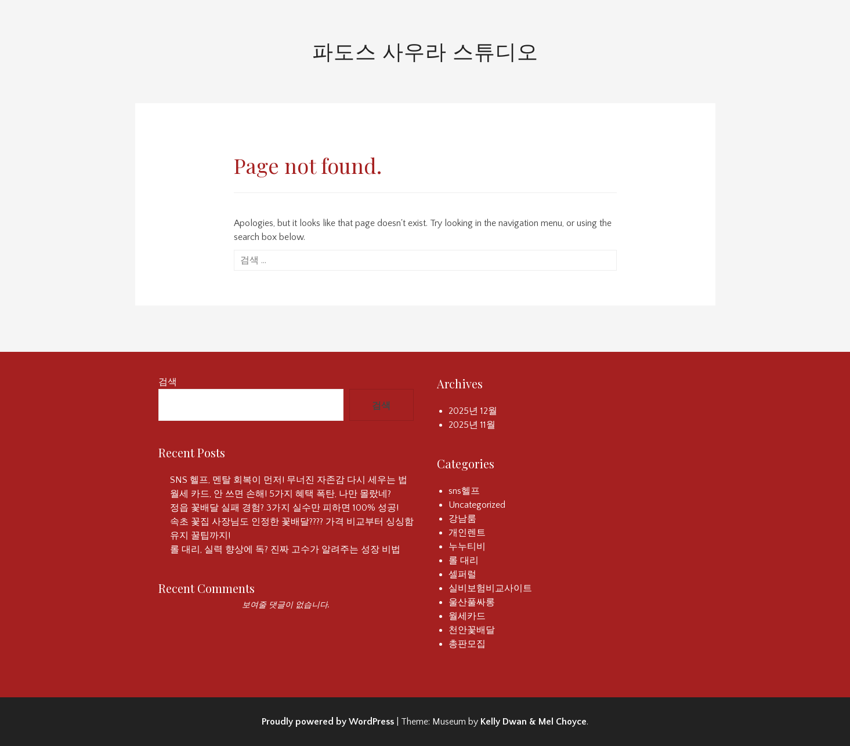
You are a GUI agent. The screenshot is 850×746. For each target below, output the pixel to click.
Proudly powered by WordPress (328, 721)
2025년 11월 (471, 425)
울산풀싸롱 (471, 602)
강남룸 (462, 519)
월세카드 (467, 616)
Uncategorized (476, 505)
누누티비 (467, 546)
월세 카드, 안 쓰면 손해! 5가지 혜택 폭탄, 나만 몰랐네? (280, 494)
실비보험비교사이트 (490, 588)
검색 (167, 382)
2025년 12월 (472, 411)
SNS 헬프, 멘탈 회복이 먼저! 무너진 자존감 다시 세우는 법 (288, 480)
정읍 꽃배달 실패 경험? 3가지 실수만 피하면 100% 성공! (284, 508)
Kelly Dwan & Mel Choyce (533, 721)
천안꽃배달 (471, 630)
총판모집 (467, 644)
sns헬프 (464, 491)
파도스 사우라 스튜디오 (425, 50)
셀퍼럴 (462, 574)
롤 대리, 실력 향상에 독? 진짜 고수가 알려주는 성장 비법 (285, 549)
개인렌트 (467, 532)
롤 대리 (463, 560)
